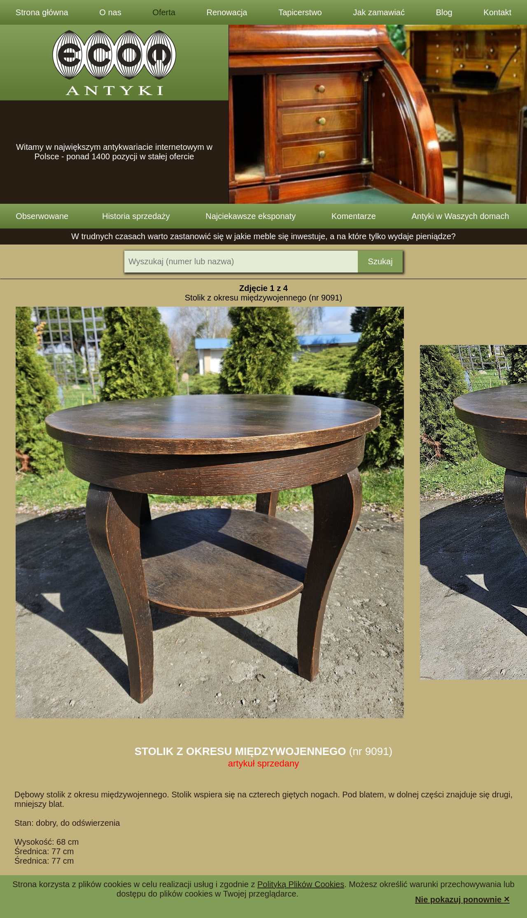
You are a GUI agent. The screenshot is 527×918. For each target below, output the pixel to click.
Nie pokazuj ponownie (462, 898)
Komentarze (353, 216)
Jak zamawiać (379, 12)
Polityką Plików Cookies (300, 884)
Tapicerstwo (300, 12)
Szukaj (380, 261)
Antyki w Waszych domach (460, 216)
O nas (110, 12)
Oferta (163, 12)
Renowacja (227, 12)
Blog (444, 12)
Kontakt (497, 12)
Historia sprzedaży (136, 216)
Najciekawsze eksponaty (250, 216)
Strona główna (42, 12)
